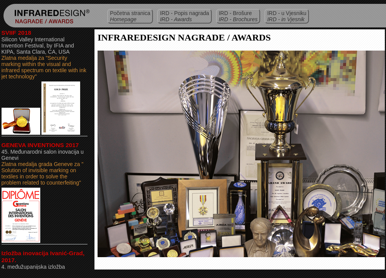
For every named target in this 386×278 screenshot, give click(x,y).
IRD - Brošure (238, 16)
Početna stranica (130, 16)
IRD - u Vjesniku (286, 16)
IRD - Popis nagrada (184, 16)
